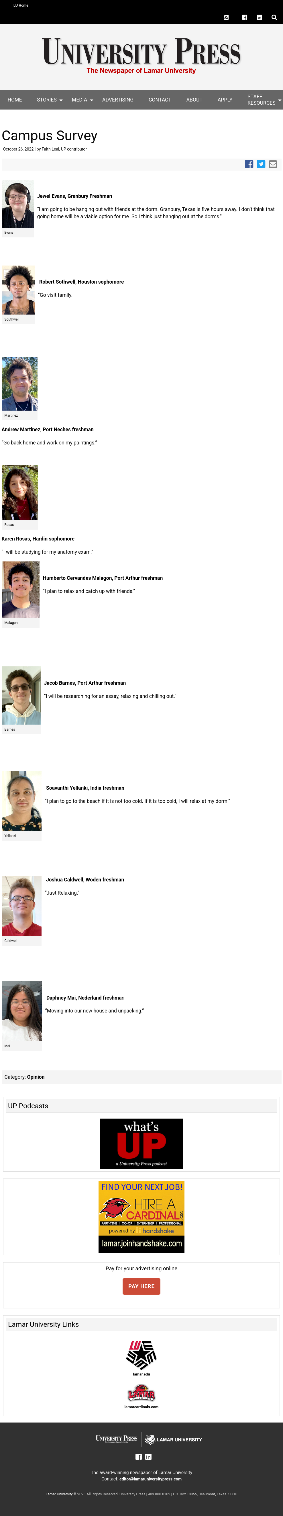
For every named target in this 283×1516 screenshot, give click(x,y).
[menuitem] (15, 100)
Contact (160, 100)
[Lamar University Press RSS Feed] (226, 17)
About (194, 100)
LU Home (20, 5)
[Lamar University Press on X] (235, 17)
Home (14, 100)
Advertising (117, 100)
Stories (47, 100)
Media (79, 100)
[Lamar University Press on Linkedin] (262, 17)
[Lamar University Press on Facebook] (247, 17)
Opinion (36, 1077)
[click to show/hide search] (275, 17)
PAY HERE (141, 1286)
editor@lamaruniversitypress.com (150, 1479)
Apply (225, 100)
